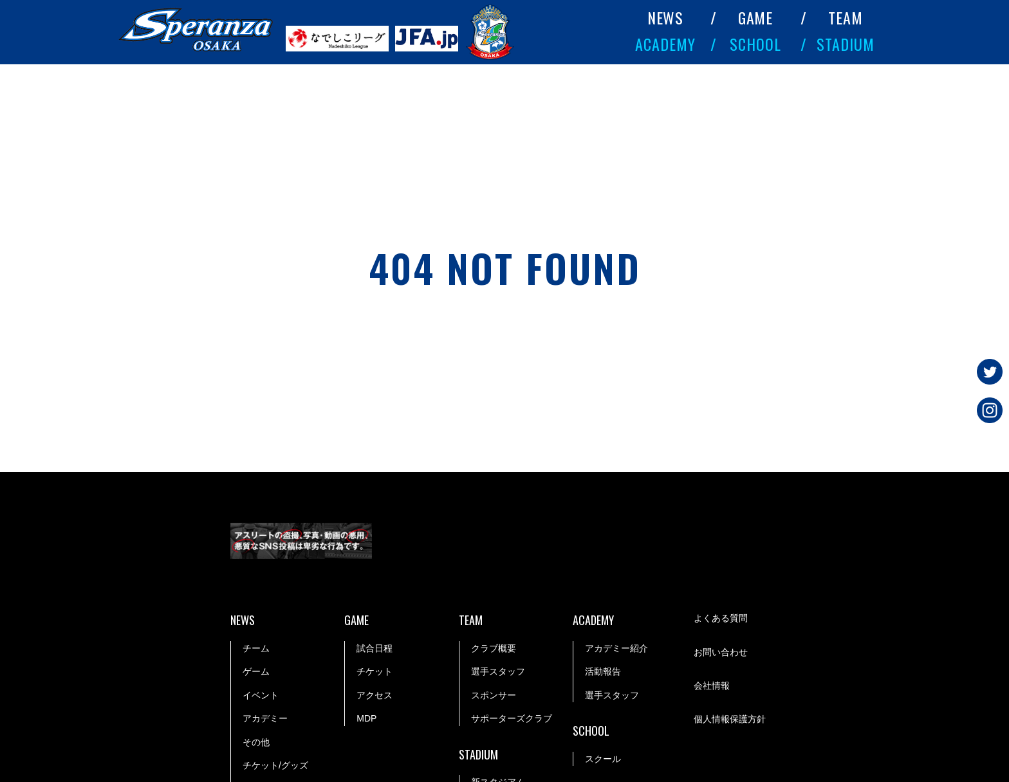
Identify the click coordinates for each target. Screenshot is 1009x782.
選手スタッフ (498, 671)
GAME (755, 17)
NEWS (665, 17)
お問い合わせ (721, 652)
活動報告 (603, 671)
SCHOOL (755, 43)
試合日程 (374, 648)
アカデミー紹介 (616, 648)
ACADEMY (665, 43)
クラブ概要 (493, 648)
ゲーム (256, 671)
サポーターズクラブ (511, 718)
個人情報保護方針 (730, 719)
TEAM (845, 17)
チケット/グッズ (275, 765)
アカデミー (265, 718)
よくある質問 (721, 618)
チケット (374, 671)
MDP (366, 718)
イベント (261, 695)
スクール (603, 759)
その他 (256, 742)
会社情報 (712, 685)
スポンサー (493, 695)
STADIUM (846, 43)
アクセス (374, 695)
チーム (256, 648)
